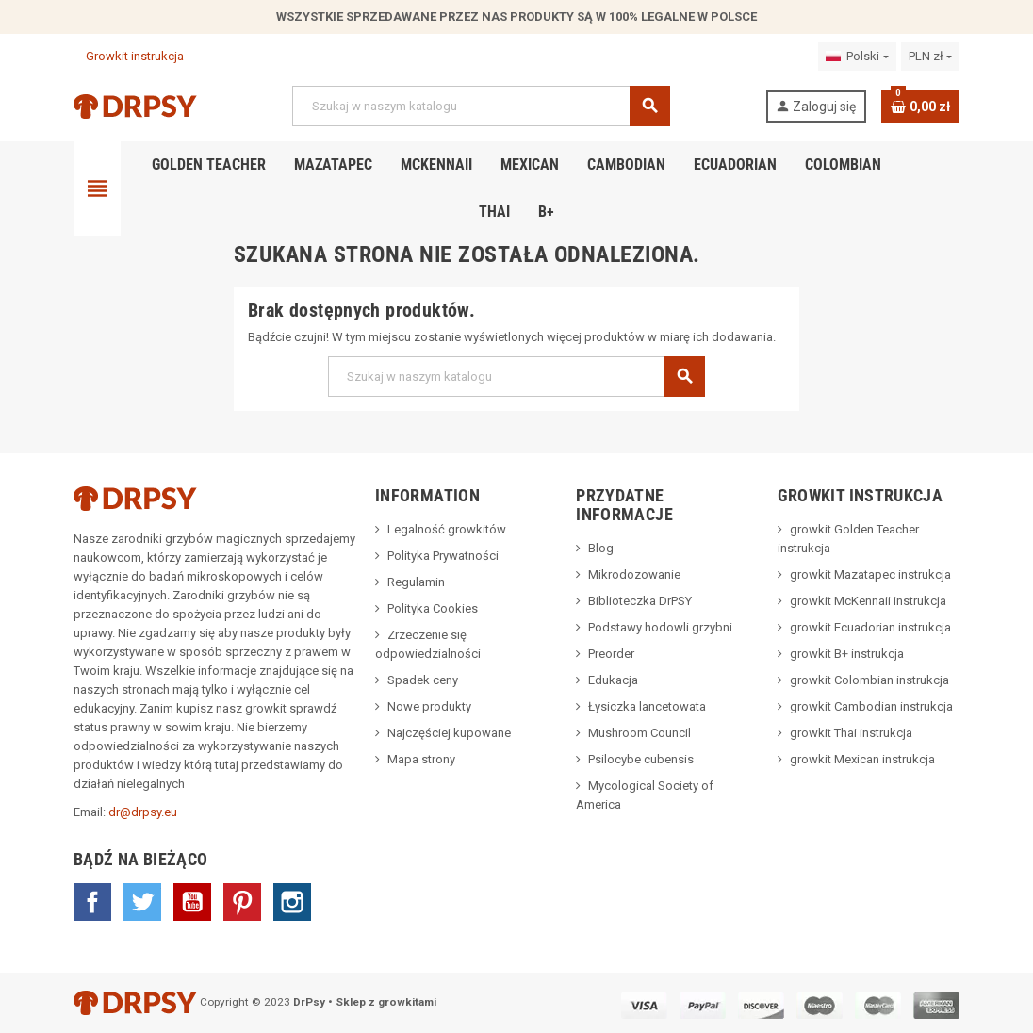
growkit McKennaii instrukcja (868, 601)
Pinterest (242, 902)
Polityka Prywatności (443, 556)
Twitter (142, 902)
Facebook (92, 902)
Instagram (292, 902)
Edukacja (613, 680)
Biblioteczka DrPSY (640, 601)
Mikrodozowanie (634, 574)
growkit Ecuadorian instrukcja (870, 627)
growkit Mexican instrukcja (862, 759)
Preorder (611, 654)
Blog (601, 548)
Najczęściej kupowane (449, 733)
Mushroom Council (639, 733)
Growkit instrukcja (129, 56)
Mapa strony (421, 759)
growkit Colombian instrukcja (869, 680)
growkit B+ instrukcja (847, 654)
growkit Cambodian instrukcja (871, 706)
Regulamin (416, 582)
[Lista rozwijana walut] (930, 56)
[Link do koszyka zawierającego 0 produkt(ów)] (920, 106)
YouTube (192, 902)
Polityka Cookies (432, 608)
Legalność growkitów (446, 529)
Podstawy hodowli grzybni (660, 627)
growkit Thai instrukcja (851, 733)
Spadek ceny (422, 680)
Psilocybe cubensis (641, 759)
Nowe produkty (429, 706)
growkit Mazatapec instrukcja (870, 574)
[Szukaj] (480, 106)
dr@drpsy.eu (142, 812)
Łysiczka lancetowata (647, 706)
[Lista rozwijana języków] (856, 56)
